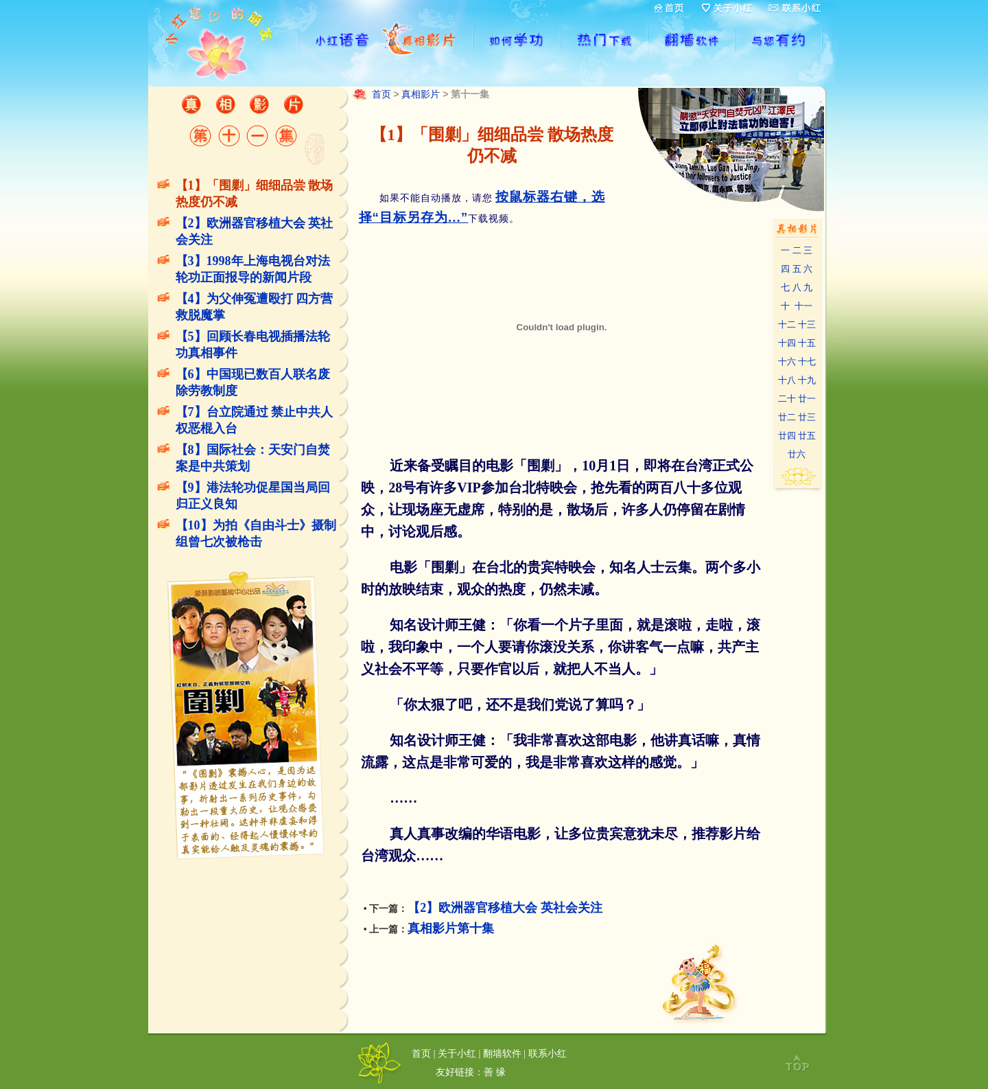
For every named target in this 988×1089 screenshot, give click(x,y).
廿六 (796, 454)
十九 (807, 380)
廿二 (787, 417)
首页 (381, 94)
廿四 (787, 436)
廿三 (807, 417)
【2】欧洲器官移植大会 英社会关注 (505, 908)
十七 (807, 361)
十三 (807, 324)
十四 (787, 343)
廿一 (807, 398)
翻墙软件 (502, 1053)
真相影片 (420, 94)
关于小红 (457, 1053)
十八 (787, 380)
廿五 (807, 436)
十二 (787, 324)
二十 (787, 398)
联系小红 (547, 1053)
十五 (807, 343)
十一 (803, 306)
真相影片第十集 (451, 928)
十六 (787, 361)
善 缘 (495, 1071)
